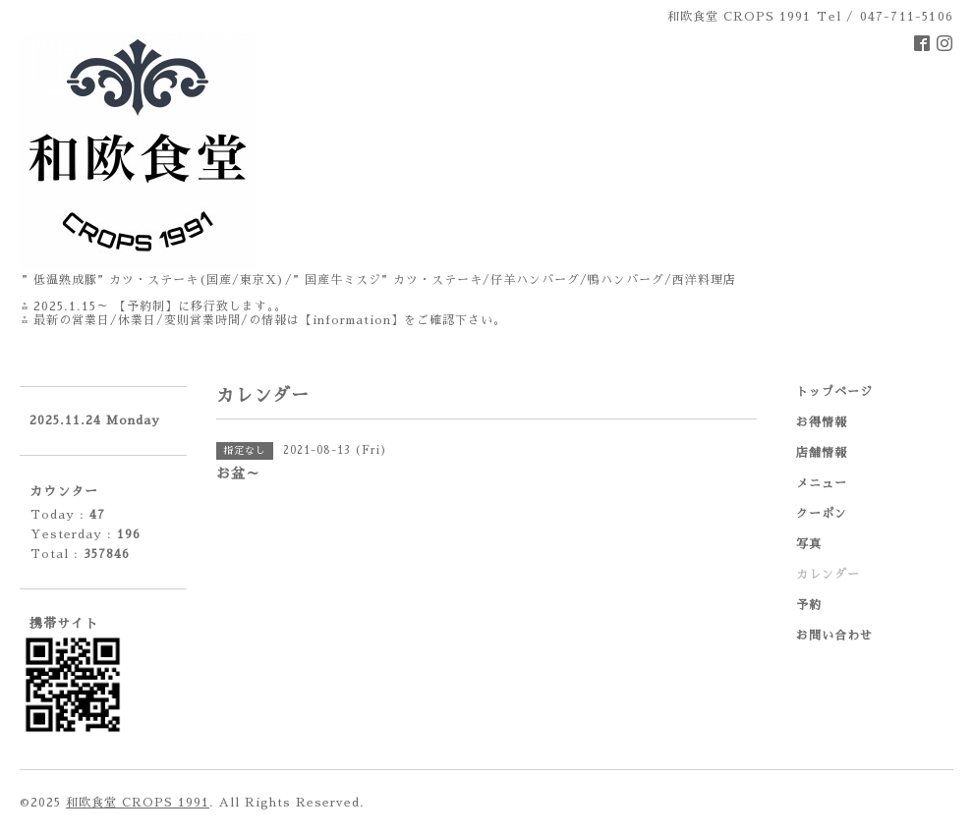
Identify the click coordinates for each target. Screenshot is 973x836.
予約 (809, 605)
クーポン (821, 514)
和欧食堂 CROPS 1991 (137, 802)
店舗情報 (821, 453)
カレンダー (828, 575)
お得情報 (821, 422)
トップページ (834, 392)
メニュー (821, 483)
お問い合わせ (834, 635)
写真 (809, 544)
